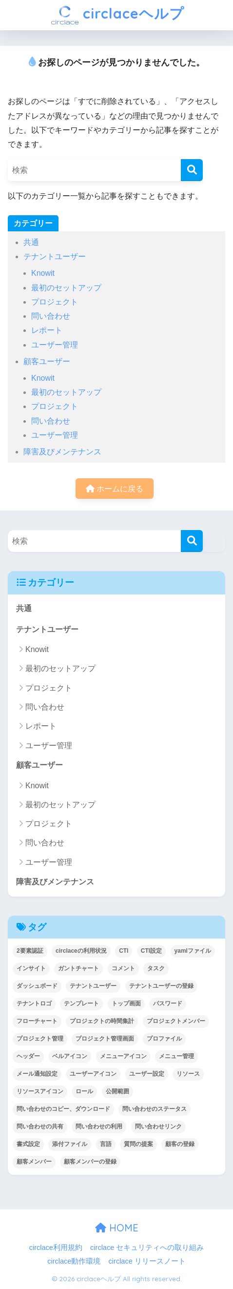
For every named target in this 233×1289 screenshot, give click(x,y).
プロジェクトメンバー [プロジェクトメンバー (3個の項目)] (176, 1021)
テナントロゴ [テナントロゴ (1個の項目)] (34, 1003)
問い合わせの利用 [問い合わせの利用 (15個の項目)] (99, 1126)
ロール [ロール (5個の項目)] (84, 1091)
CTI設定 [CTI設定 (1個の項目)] (151, 950)
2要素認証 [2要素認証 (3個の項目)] (30, 950)
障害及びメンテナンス (62, 452)
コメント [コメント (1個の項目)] (123, 968)
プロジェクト (54, 302)
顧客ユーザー (46, 361)
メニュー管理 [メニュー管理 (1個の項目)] (176, 1056)
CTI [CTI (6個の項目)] (123, 950)
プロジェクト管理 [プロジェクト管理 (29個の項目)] (40, 1038)
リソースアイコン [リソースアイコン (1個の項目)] (40, 1091)
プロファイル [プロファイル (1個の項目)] (164, 1038)
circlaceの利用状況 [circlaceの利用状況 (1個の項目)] (81, 950)
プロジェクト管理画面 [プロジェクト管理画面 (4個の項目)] (105, 1038)
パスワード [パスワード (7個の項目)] (167, 1003)
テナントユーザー (54, 256)
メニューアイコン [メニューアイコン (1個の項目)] (123, 1056)
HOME (116, 1228)
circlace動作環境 (73, 1261)
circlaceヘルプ (117, 15)
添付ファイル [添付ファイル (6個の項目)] (69, 1144)
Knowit (43, 273)
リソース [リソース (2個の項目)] (188, 1073)
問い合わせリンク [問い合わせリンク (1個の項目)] (158, 1126)
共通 (31, 242)
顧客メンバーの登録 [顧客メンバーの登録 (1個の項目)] (90, 1161)
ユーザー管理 (54, 345)
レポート (46, 330)
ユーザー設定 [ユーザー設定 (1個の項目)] (146, 1073)
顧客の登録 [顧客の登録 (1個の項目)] (179, 1144)
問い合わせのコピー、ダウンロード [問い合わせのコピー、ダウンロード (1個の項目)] (63, 1108)
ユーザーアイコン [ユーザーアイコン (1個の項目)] (93, 1073)
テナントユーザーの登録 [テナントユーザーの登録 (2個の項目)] (161, 985)
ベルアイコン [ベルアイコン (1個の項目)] (69, 1056)
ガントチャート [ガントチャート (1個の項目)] (78, 968)
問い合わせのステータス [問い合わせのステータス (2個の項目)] (154, 1108)
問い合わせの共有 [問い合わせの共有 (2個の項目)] (40, 1126)
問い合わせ (50, 316)
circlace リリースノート (147, 1261)
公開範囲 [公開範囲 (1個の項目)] (117, 1091)
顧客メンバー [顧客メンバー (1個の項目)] (34, 1161)
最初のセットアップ (66, 288)
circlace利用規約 (55, 1247)
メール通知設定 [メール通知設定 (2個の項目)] (37, 1073)
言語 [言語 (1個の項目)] (106, 1144)
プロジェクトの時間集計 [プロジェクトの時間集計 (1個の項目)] (102, 1021)
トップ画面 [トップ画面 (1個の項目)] (126, 1003)
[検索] (192, 170)
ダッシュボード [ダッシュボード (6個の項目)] (37, 985)
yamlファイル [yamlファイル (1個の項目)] (193, 950)
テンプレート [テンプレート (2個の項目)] (81, 1003)
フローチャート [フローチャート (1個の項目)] (37, 1021)
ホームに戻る (114, 489)
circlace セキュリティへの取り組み (147, 1247)
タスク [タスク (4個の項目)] (156, 968)
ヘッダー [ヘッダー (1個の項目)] (28, 1056)
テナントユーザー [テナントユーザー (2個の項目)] (93, 985)
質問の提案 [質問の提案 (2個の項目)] (138, 1144)
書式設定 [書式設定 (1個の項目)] (28, 1144)
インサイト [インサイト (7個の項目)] (31, 968)
